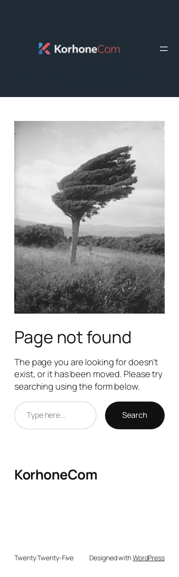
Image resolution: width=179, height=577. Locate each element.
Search (134, 415)
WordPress (149, 557)
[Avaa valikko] (163, 48)
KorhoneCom (55, 474)
